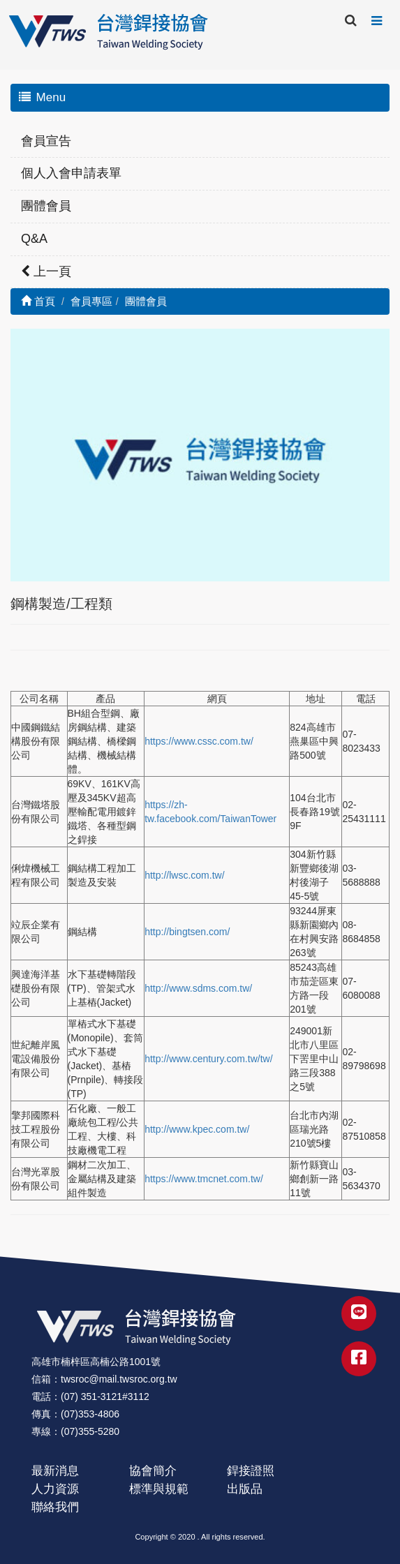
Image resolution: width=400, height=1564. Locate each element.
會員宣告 (46, 141)
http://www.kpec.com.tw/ (197, 1129)
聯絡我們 (55, 1507)
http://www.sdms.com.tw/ (198, 988)
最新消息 (55, 1470)
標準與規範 (158, 1489)
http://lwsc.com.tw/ (184, 875)
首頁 (38, 301)
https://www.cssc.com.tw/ (199, 741)
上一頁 (46, 271)
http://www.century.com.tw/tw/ (208, 1058)
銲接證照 (250, 1470)
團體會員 (46, 206)
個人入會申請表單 (71, 173)
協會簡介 (153, 1470)
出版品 (244, 1489)
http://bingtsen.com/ (187, 931)
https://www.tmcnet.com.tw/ (204, 1178)
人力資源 (55, 1489)
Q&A (34, 239)
